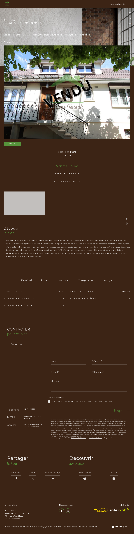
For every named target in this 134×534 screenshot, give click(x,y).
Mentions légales (68, 526)
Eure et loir (44, 35)
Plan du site (57, 526)
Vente (35, 35)
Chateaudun (56, 35)
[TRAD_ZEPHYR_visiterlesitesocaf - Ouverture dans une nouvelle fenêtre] (101, 510)
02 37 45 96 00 (29, 409)
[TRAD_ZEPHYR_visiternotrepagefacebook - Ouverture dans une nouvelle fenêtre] (61, 510)
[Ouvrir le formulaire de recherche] (118, 4)
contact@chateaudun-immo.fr (17, 513)
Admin (77, 526)
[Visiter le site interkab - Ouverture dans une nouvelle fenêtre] (119, 509)
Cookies (45, 528)
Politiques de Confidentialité (78, 438)
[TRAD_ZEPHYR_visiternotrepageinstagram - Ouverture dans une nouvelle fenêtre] (68, 510)
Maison (67, 35)
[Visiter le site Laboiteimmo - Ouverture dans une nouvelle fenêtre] (119, 527)
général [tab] (26, 280)
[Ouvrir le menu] (130, 4)
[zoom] (24, 214)
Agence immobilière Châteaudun (17, 35)
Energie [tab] (107, 280)
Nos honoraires (47, 526)
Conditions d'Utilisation (95, 438)
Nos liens (84, 526)
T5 (72, 35)
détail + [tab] (45, 280)
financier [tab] (64, 280)
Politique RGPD (93, 526)
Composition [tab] (86, 280)
